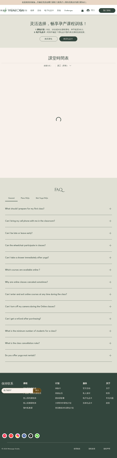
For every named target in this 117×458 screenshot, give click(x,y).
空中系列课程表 (29, 388)
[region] (47, 436)
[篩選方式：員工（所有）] (63, 66)
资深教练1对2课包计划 (64, 408)
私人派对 (86, 393)
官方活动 (86, 388)
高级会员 (59, 393)
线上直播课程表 (29, 403)
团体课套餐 (60, 398)
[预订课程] (107, 10)
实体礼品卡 (87, 403)
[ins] (17, 435)
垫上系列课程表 (29, 398)
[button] (13, 10)
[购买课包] (49, 38)
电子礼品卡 (87, 398)
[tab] (11, 198)
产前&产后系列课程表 (32, 393)
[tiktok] (30, 435)
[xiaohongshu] (4, 435)
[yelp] (11, 435)
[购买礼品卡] (68, 38)
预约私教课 (28, 408)
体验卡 (58, 388)
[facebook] (24, 435)
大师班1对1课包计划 (63, 403)
